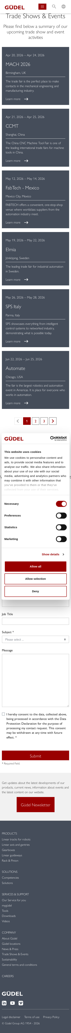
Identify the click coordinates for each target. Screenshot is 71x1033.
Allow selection (35, 578)
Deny (35, 591)
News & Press (10, 949)
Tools (5, 910)
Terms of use (31, 1017)
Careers (8, 976)
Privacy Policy (51, 1017)
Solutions (9, 871)
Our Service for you (14, 900)
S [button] (54, 3)
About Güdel (9, 938)
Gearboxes (8, 850)
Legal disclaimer (11, 1017)
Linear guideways (12, 855)
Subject (7, 632)
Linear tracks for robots (16, 839)
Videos (6, 921)
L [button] (63, 3)
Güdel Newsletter (35, 805)
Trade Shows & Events (15, 954)
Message (7, 650)
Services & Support (15, 894)
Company (9, 932)
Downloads (9, 915)
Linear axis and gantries (16, 844)
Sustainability (9, 959)
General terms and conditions (19, 964)
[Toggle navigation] (42, 7)
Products (9, 833)
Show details (50, 554)
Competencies (10, 877)
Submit (35, 756)
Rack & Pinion (10, 860)
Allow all (35, 566)
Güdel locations (11, 943)
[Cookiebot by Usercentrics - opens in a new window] (50, 438)
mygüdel (7, 905)
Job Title (7, 614)
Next (53, 421)
